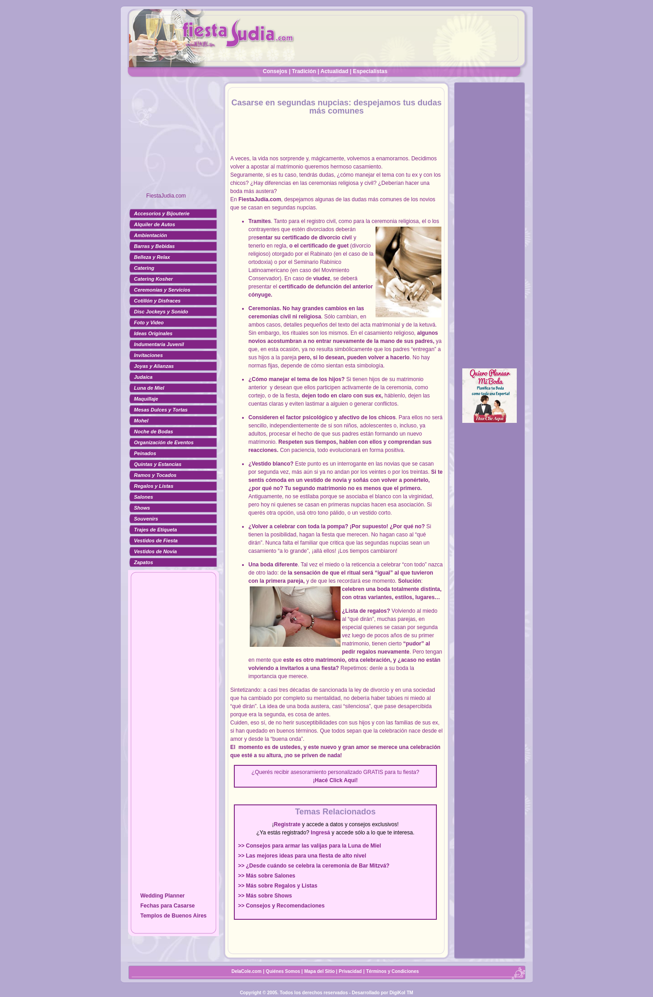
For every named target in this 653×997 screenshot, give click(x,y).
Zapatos (143, 562)
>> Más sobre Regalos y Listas (277, 886)
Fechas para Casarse (167, 906)
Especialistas (370, 71)
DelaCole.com (247, 971)
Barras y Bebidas (154, 246)
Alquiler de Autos (154, 224)
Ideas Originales (153, 333)
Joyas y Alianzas (154, 366)
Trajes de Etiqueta (155, 529)
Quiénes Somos (283, 971)
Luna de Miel (149, 388)
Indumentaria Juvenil (159, 344)
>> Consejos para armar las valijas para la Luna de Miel (309, 846)
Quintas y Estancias (158, 464)
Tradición (304, 71)
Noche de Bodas (153, 431)
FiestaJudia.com (166, 196)
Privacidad (350, 971)
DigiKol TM (401, 992)
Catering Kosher (153, 279)
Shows (142, 508)
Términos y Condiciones (392, 971)
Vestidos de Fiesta (156, 540)
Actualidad (334, 71)
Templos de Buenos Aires (173, 916)
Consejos (275, 71)
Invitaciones (148, 355)
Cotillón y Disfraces (157, 300)
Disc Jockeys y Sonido (161, 311)
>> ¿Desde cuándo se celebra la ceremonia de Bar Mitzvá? (313, 866)
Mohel (141, 420)
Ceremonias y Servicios (162, 290)
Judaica (143, 377)
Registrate (287, 824)
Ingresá (320, 832)
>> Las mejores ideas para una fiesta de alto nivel (302, 856)
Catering (144, 268)
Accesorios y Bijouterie (161, 213)
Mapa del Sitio (319, 971)
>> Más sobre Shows (265, 896)
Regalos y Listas (153, 486)
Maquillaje (146, 399)
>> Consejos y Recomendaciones (281, 906)
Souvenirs (146, 518)
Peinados (145, 453)
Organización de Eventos (163, 442)
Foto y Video (149, 322)
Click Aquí (342, 780)
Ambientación (150, 235)
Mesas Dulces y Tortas (161, 409)
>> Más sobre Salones (266, 876)
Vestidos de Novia (155, 551)
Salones (143, 497)
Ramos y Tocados (155, 475)
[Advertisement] (173, 138)
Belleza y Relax (152, 257)
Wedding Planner (162, 896)
